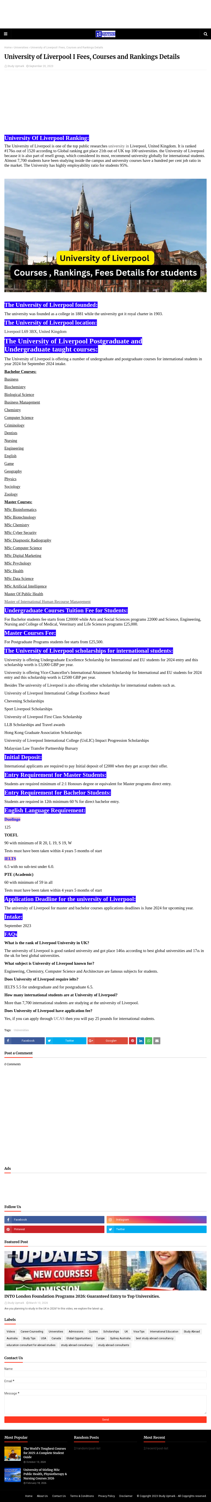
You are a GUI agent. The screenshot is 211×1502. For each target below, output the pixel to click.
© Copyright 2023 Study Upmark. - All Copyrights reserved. (172, 1496)
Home (8, 47)
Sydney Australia (120, 1338)
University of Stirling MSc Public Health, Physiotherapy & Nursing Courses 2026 (45, 1474)
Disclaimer (125, 1496)
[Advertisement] (105, 14)
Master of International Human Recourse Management (47, 601)
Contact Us (59, 1496)
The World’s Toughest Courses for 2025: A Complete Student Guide (44, 1453)
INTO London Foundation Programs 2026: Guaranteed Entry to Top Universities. (82, 1296)
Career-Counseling (32, 1331)
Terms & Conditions (82, 1496)
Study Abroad (192, 1331)
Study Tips (29, 1338)
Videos (11, 1331)
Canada (56, 1338)
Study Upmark (15, 66)
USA (43, 1338)
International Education (164, 1331)
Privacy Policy (106, 1496)
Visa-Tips (139, 1331)
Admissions (76, 1331)
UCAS (59, 1018)
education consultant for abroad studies (31, 1345)
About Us (42, 1496)
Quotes (93, 1331)
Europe (100, 1338)
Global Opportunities (78, 1338)
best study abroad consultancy (154, 1338)
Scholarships (111, 1331)
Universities (21, 47)
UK (126, 1331)
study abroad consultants (113, 1345)
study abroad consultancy (77, 1345)
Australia (12, 1338)
